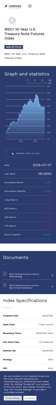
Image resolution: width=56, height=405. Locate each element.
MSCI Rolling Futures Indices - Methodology (31, 275)
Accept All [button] (30, 398)
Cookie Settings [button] (13, 398)
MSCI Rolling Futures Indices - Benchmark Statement (31, 286)
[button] (25, 153)
